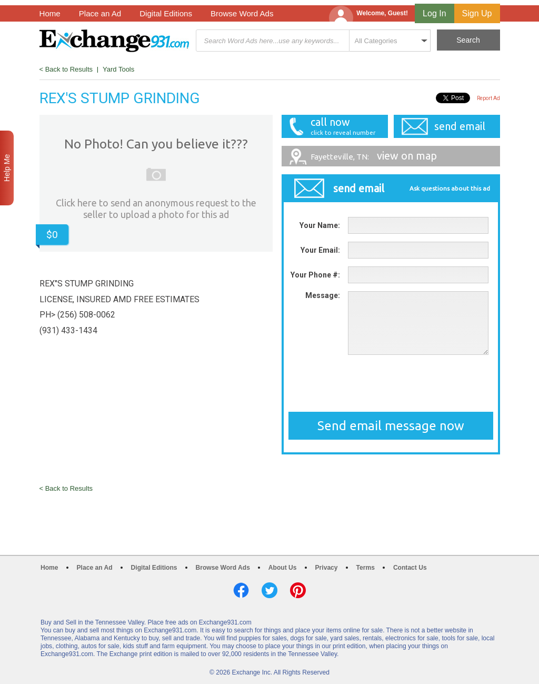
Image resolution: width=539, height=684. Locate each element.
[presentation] (391, 383)
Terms (365, 567)
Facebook (241, 590)
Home (50, 13)
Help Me (7, 168)
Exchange (114, 40)
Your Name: (320, 225)
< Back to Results (66, 69)
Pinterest (298, 590)
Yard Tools (118, 69)
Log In (434, 13)
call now (339, 126)
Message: (322, 295)
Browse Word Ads (242, 13)
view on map (374, 156)
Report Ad (488, 98)
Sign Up (477, 13)
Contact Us (410, 567)
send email (459, 126)
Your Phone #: (315, 275)
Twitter (269, 590)
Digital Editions (165, 13)
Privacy (326, 567)
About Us (282, 567)
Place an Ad (100, 13)
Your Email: (320, 250)
